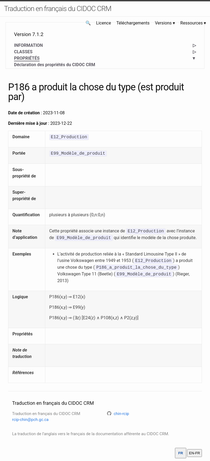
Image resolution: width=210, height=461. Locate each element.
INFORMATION (28, 45)
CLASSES (23, 51)
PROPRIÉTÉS (27, 58)
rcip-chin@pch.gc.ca (30, 419)
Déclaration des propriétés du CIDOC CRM (54, 64)
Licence (103, 23)
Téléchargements (133, 23)
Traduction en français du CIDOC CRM (57, 9)
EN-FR (194, 453)
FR (180, 453)
